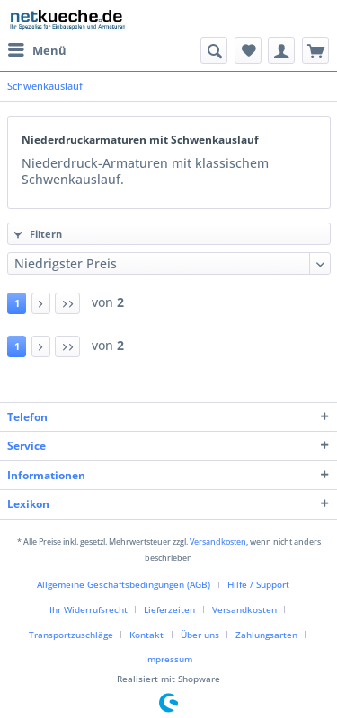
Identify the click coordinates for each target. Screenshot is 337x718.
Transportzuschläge (71, 635)
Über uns (200, 635)
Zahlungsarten (266, 635)
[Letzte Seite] (67, 304)
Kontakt (146, 635)
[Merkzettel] (248, 50)
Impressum (168, 659)
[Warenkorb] (315, 50)
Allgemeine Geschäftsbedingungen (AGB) (123, 585)
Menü (37, 48)
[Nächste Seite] (40, 304)
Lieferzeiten (169, 610)
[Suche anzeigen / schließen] (213, 50)
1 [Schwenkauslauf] (17, 303)
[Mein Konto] (281, 50)
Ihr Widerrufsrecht (88, 610)
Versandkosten (218, 541)
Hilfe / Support (258, 585)
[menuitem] (37, 50)
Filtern (38, 234)
